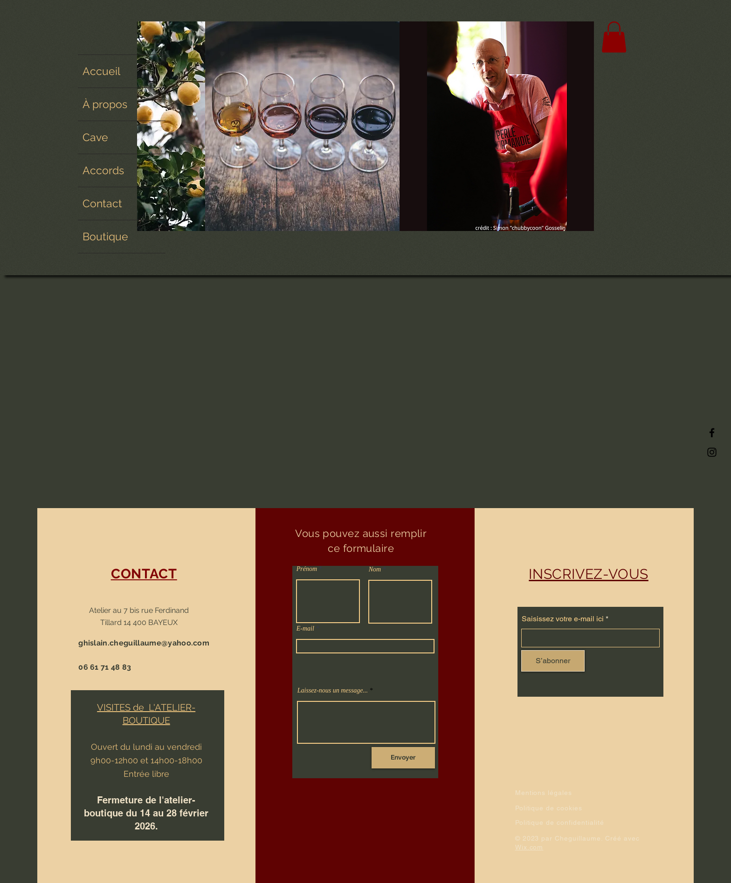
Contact (102, 203)
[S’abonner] (553, 661)
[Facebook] (712, 433)
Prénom (307, 569)
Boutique (105, 236)
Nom (375, 569)
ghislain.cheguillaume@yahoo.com (143, 642)
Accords (103, 170)
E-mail (305, 628)
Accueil (101, 71)
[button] (614, 37)
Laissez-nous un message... (332, 690)
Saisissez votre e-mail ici (563, 619)
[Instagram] (712, 452)
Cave (95, 137)
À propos (105, 104)
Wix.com (529, 847)
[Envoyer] (403, 757)
